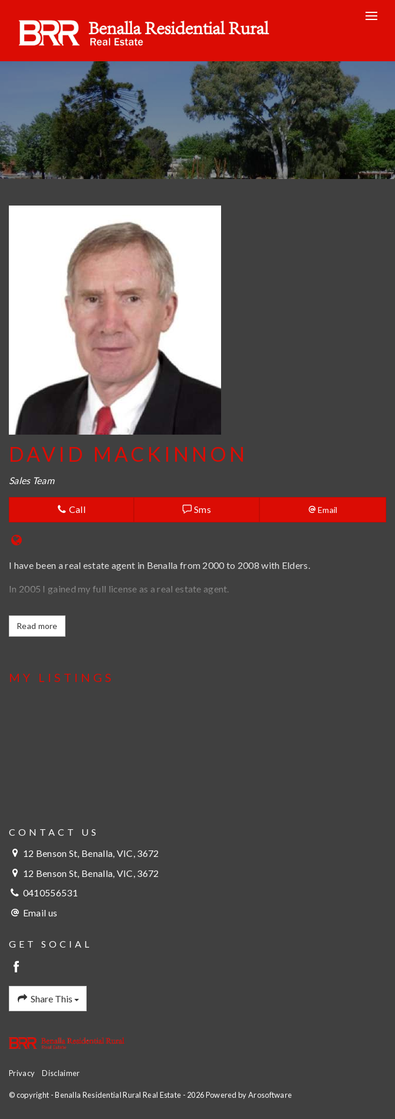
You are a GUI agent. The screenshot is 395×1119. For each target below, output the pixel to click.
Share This (48, 999)
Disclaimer (61, 1073)
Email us (40, 912)
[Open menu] (371, 16)
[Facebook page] (17, 967)
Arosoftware (270, 1095)
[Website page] (17, 540)
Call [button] (71, 509)
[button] (322, 509)
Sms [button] (197, 509)
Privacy (22, 1073)
